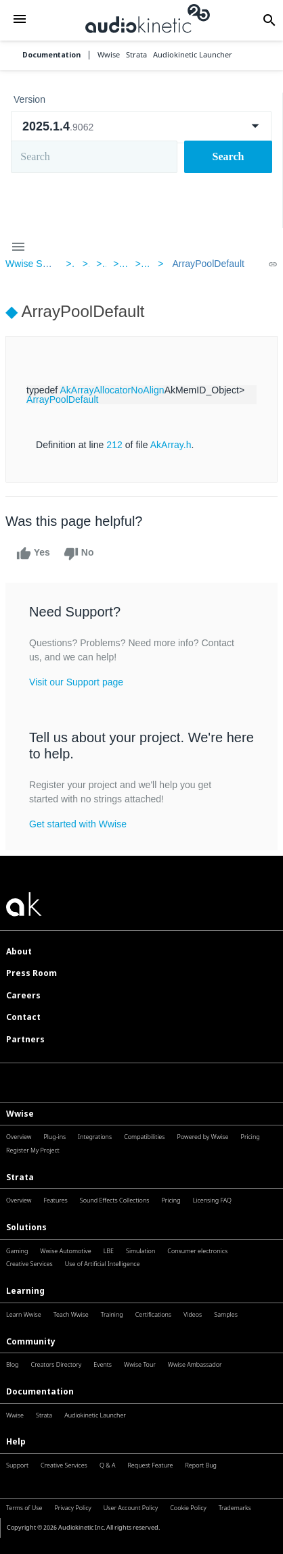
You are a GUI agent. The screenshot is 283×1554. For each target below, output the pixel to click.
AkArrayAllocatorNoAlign (112, 390)
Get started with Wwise (78, 824)
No (79, 553)
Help (16, 1441)
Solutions (26, 1227)
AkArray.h (171, 444)
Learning (25, 1290)
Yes (33, 553)
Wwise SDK (30, 263)
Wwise (20, 1113)
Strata (20, 1177)
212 (114, 444)
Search (228, 156)
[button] (19, 20)
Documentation (51, 55)
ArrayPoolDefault (208, 263)
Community (31, 1341)
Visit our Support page (76, 682)
